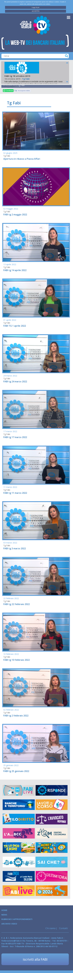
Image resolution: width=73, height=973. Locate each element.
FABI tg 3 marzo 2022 (14, 548)
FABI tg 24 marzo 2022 (15, 381)
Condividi (8, 90)
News (4, 914)
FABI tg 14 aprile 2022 (14, 270)
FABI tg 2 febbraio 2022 (15, 715)
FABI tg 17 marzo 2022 (15, 437)
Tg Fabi (21, 85)
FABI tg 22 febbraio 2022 (16, 604)
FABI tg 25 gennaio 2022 (16, 771)
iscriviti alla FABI (35, 959)
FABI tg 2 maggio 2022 (15, 214)
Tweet (15, 90)
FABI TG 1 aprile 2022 (14, 325)
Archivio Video (9, 923)
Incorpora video (24, 90)
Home (4, 910)
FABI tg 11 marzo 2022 (15, 492)
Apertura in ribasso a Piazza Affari (21, 158)
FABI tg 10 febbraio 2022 (16, 659)
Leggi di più (35, 7)
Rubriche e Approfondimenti (16, 919)
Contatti (63, 928)
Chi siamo (50, 928)
